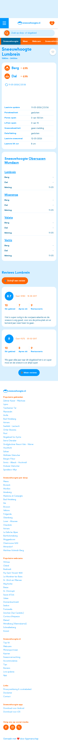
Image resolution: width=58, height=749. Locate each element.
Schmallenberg (9, 627)
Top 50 (6, 643)
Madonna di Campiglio (13, 496)
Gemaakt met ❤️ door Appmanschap (20, 738)
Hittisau (6, 562)
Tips (5, 664)
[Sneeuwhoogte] (29, 23)
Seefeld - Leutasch (11, 426)
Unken (5, 598)
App (5, 675)
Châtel (6, 566)
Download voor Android (13, 708)
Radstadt (7, 569)
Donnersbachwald (11, 602)
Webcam (36, 41)
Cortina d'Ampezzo (11, 616)
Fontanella (7, 609)
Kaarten (6, 653)
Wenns (6, 481)
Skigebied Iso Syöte (12, 437)
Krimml (6, 631)
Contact (7, 696)
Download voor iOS (11, 712)
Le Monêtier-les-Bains (12, 576)
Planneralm (7, 412)
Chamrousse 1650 (10, 543)
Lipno (5, 404)
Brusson (6, 507)
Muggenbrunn (9, 539)
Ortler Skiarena (9, 430)
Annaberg (7, 492)
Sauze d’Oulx (8, 595)
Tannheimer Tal (9, 408)
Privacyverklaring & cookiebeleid (17, 689)
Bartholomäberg (10, 536)
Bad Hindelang (9, 419)
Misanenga (11, 194)
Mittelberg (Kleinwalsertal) (15, 624)
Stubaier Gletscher (11, 466)
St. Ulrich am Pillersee (12, 580)
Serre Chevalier (9, 440)
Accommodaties (10, 661)
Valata (8, 217)
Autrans (6, 422)
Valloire (6, 510)
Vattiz (8, 240)
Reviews (6, 668)
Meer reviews (29, 372)
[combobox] (32, 33)
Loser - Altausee (10, 521)
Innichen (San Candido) (13, 613)
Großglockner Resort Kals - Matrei (18, 444)
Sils (4, 503)
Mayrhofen (7, 584)
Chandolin (7, 525)
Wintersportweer (10, 650)
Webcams (7, 646)
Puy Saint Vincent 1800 (13, 573)
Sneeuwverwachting (11, 657)
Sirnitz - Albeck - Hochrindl (15, 462)
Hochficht (7, 448)
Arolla (5, 415)
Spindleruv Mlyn (10, 470)
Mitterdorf (8, 547)
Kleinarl (6, 620)
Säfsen (6, 451)
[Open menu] (4, 23)
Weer (25, 41)
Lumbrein (10, 172)
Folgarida (7, 514)
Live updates (8, 672)
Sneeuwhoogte (10, 41)
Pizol (5, 433)
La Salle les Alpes (10, 532)
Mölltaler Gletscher (11, 455)
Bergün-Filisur (9, 459)
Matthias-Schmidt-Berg (13, 550)
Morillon (6, 489)
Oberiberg (7, 517)
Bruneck (6, 485)
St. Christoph (9, 591)
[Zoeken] (32, 33)
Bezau (5, 587)
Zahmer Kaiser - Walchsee (14, 401)
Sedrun (6, 605)
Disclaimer (7, 693)
